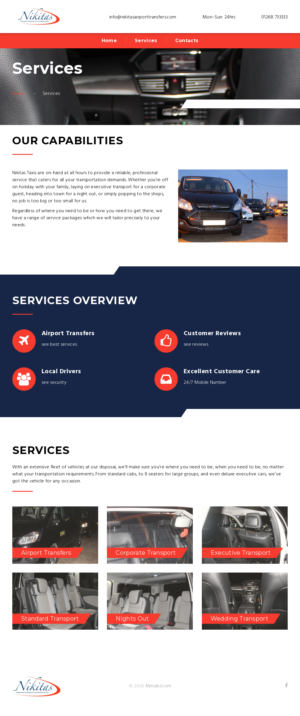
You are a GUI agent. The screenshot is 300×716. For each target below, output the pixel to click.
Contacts (187, 40)
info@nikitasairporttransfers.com (142, 17)
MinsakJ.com (158, 686)
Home (109, 40)
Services (146, 40)
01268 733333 (274, 17)
